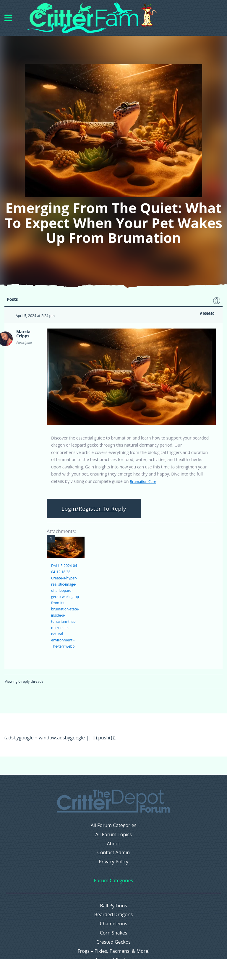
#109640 (207, 313)
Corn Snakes (113, 933)
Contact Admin (113, 852)
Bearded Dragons (113, 914)
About (113, 844)
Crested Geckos (113, 942)
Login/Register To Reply (93, 508)
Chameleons (113, 924)
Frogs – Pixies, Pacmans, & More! (113, 951)
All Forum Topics (113, 834)
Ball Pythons (113, 906)
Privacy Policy (113, 862)
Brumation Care (143, 481)
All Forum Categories (114, 825)
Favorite (216, 300)
